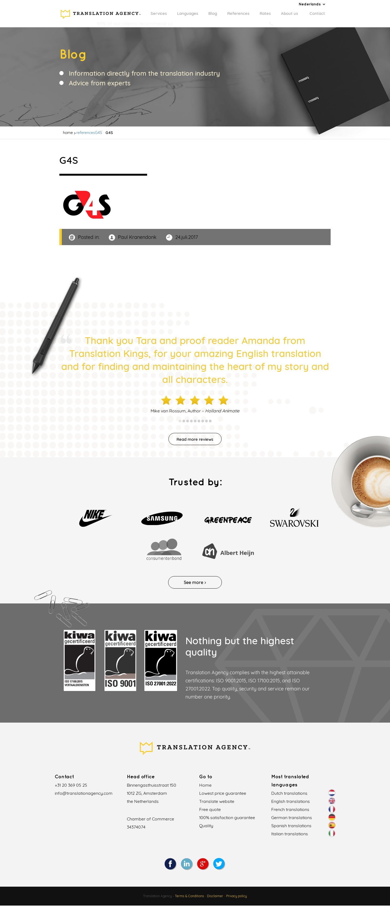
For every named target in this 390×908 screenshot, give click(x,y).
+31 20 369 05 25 (71, 787)
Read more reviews (195, 441)
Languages (187, 13)
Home (205, 787)
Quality (206, 828)
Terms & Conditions (189, 898)
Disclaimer (215, 898)
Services (159, 13)
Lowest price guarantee (222, 795)
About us (289, 13)
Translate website (216, 803)
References (238, 13)
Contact (317, 13)
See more (195, 584)
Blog (212, 13)
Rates (265, 13)
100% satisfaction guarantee (227, 820)
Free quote (210, 811)
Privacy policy (236, 898)
